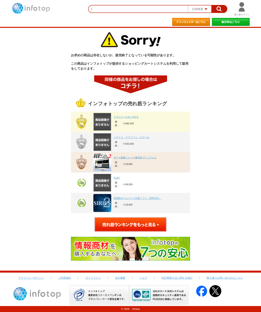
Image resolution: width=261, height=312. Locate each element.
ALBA (117, 177)
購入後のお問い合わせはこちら (225, 277)
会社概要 (120, 277)
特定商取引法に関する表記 (176, 277)
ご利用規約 (64, 277)
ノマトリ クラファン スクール (131, 137)
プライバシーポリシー (31, 277)
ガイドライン (93, 277)
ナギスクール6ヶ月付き (126, 117)
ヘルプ (143, 277)
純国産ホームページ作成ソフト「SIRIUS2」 (137, 198)
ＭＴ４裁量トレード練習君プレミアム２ (135, 157)
